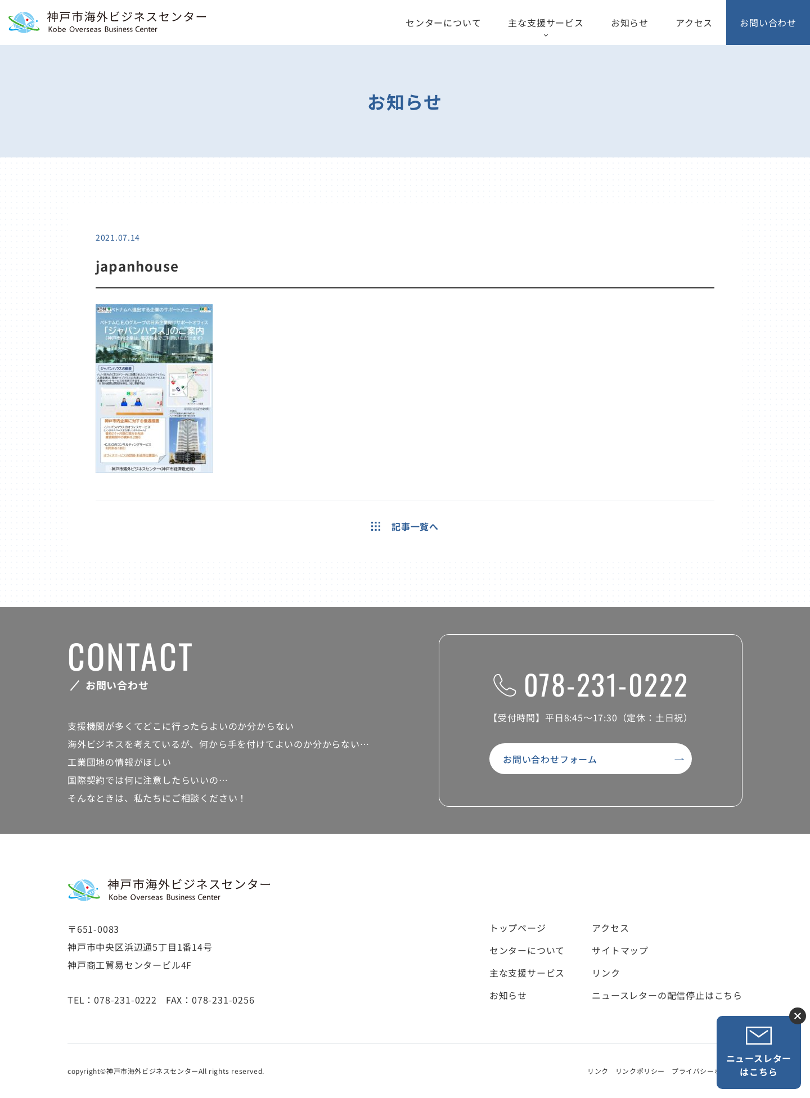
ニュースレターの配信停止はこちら (667, 995)
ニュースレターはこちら (759, 1052)
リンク (606, 972)
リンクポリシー (640, 1071)
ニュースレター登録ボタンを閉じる (797, 1015)
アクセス (694, 22)
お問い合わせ (768, 22)
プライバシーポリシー (707, 1071)
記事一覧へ (405, 526)
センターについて (443, 22)
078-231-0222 (591, 684)
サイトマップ (620, 950)
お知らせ (630, 22)
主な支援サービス (545, 22)
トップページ (517, 927)
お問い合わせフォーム (550, 759)
